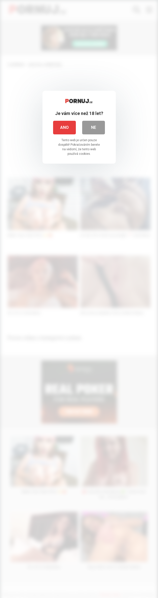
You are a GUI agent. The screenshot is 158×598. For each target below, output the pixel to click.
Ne (93, 127)
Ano (64, 127)
